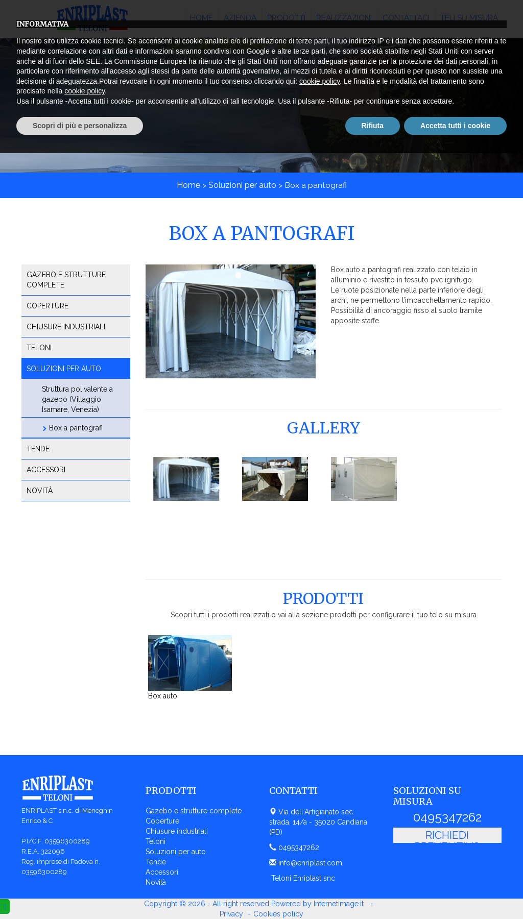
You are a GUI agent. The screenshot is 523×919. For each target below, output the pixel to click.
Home (201, 17)
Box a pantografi (76, 428)
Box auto (162, 696)
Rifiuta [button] (373, 891)
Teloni (39, 348)
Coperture (47, 306)
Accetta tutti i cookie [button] (455, 891)
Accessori (46, 470)
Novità (40, 491)
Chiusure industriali (66, 327)
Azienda (240, 17)
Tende (38, 449)
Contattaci (406, 17)
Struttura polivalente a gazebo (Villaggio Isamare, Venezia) (77, 399)
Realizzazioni (344, 17)
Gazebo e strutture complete (66, 280)
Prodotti (286, 17)
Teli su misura (469, 17)
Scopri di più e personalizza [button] (80, 891)
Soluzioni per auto (242, 185)
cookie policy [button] (319, 847)
